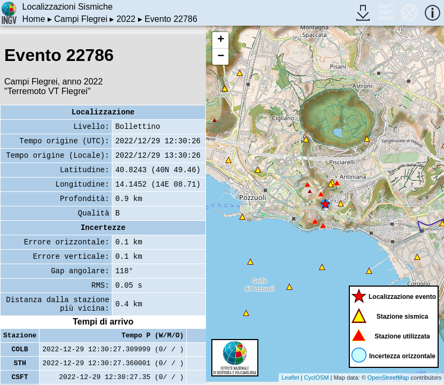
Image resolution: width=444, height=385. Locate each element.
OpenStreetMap (388, 377)
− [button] (220, 57)
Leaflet (290, 377)
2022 (126, 19)
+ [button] (220, 40)
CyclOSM (316, 377)
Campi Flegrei (81, 19)
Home (33, 19)
